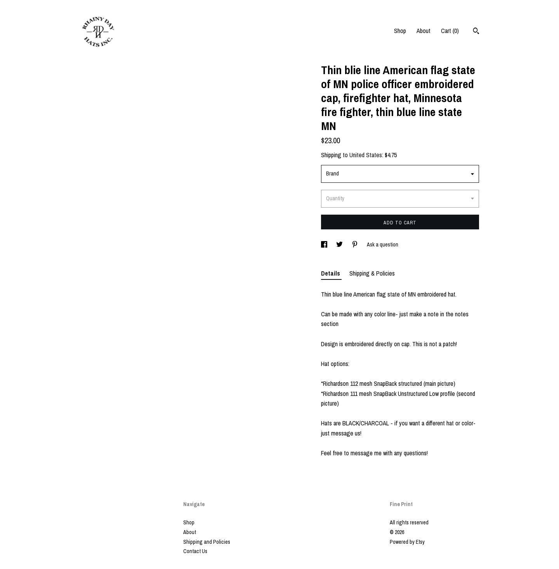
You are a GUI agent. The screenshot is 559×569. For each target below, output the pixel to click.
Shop (400, 30)
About (424, 30)
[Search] (476, 32)
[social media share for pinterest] (355, 244)
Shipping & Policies (372, 273)
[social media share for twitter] (340, 244)
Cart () (450, 30)
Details (331, 273)
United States (365, 155)
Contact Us (195, 551)
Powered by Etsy (407, 541)
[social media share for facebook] (324, 244)
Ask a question (382, 244)
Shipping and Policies (206, 541)
